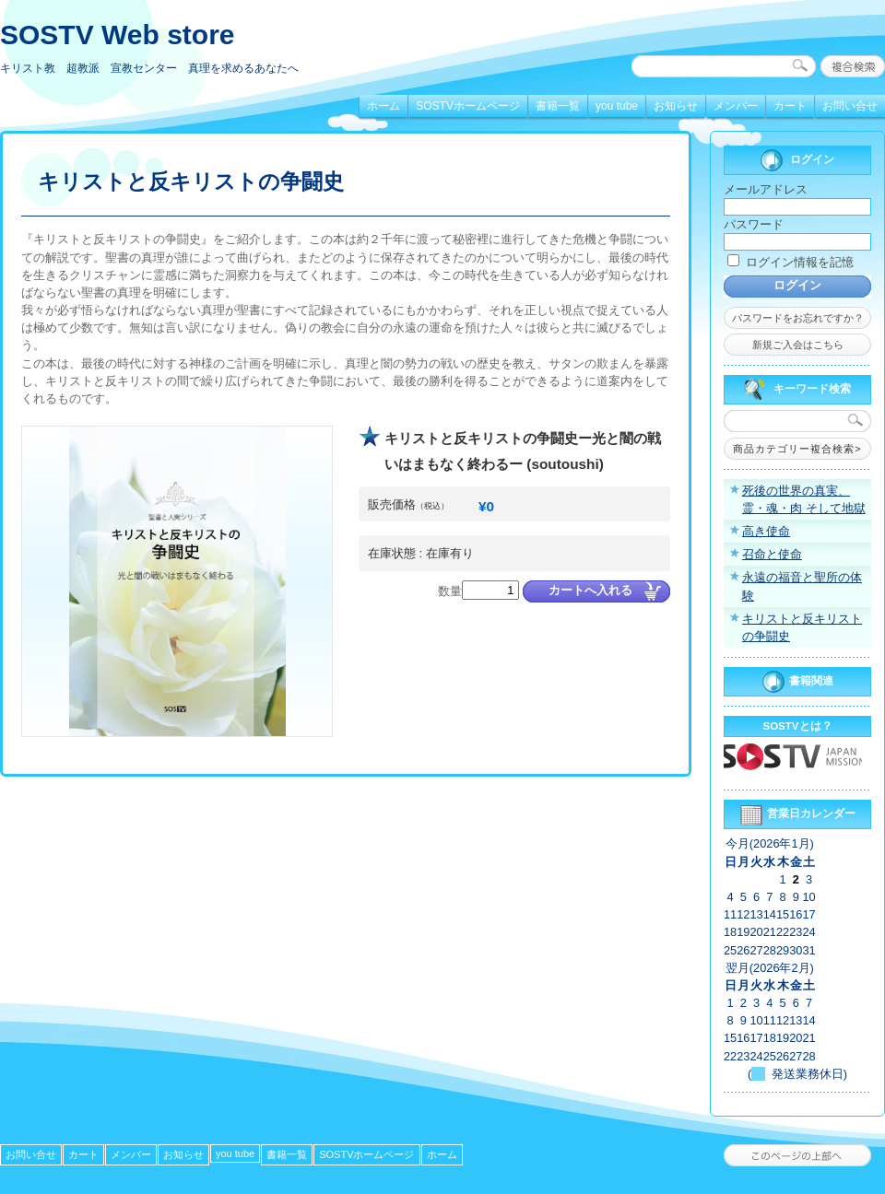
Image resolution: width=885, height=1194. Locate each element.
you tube (617, 106)
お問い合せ (850, 106)
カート (790, 106)
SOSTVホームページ (468, 106)
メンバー (736, 106)
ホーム (383, 106)
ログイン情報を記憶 (790, 262)
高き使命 (766, 531)
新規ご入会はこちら (798, 344)
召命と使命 (772, 554)
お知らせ (676, 106)
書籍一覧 (558, 106)
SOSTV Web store (117, 34)
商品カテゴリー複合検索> (797, 448)
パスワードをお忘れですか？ (798, 317)
